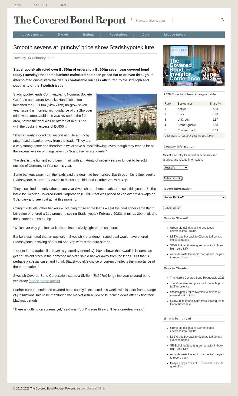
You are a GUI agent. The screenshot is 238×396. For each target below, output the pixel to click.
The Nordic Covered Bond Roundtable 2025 (197, 277)
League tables (174, 34)
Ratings (89, 34)
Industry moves (31, 34)
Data (63, 5)
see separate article (44, 281)
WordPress (87, 388)
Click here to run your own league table (189, 135)
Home (17, 5)
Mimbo (102, 388)
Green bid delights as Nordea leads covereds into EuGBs (192, 229)
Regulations (118, 34)
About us (40, 5)
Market (63, 34)
